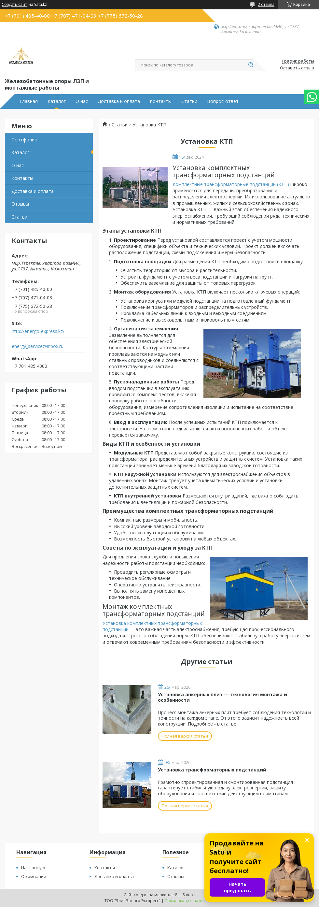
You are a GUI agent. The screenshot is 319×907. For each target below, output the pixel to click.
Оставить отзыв (297, 68)
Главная (29, 101)
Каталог (57, 101)
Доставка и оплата (119, 101)
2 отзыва (266, 4)
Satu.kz (189, 895)
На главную (33, 868)
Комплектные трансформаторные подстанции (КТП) (231, 184)
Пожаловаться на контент (190, 900)
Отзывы (20, 204)
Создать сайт (14, 4)
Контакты (161, 101)
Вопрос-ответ (223, 101)
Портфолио (24, 140)
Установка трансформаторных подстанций (212, 770)
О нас (82, 101)
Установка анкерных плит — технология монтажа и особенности (222, 697)
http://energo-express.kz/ (38, 331)
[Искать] (250, 65)
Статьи (189, 101)
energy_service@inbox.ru (37, 346)
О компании (33, 876)
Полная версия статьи (185, 736)
